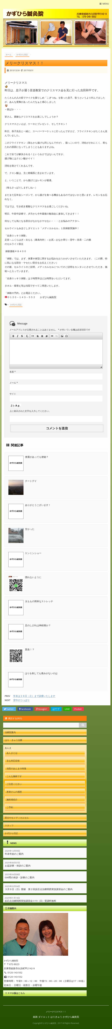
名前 (12, 371)
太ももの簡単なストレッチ (39, 601)
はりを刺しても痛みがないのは (41, 673)
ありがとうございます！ (38, 505)
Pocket (78, 708)
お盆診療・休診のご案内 (17, 865)
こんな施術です (14, 776)
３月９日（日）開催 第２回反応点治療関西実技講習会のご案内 (38, 889)
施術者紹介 (12, 799)
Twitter (9, 708)
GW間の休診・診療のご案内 (19, 877)
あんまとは (12, 752)
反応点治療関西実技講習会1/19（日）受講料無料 (30, 900)
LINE (67, 708)
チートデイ (31, 480)
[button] (13, 336)
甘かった (29, 529)
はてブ (56, 708)
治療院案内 (10, 732)
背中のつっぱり (21, 700)
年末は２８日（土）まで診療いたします (34, 695)
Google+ (42, 708)
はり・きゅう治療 (13, 740)
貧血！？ (29, 649)
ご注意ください (14, 783)
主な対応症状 (13, 760)
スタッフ (9, 825)
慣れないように (33, 577)
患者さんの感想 (14, 791)
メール (13, 382)
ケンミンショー (33, 553)
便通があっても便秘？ (36, 456)
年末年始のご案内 (14, 853)
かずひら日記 (15, 304)
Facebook (25, 708)
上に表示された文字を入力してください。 (30, 410)
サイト (12, 393)
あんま (8, 747)
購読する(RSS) (13, 718)
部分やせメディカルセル (17, 817)
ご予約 (10, 807)
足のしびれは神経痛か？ (38, 625)
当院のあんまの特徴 (16, 768)
